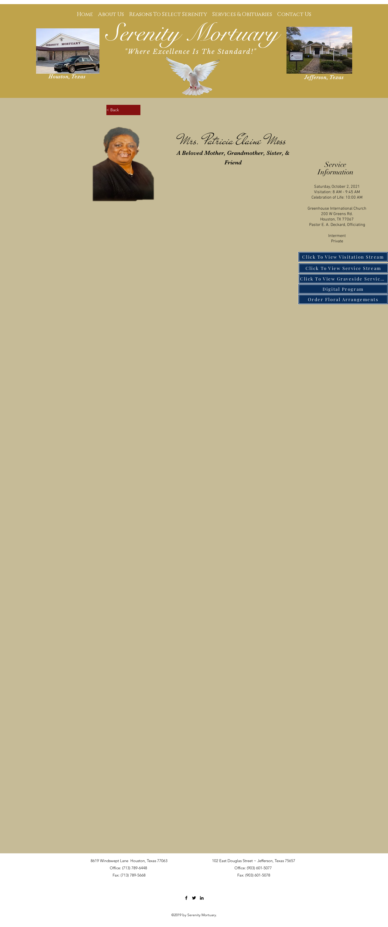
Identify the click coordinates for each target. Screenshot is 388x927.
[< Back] (123, 110)
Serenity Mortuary (192, 33)
